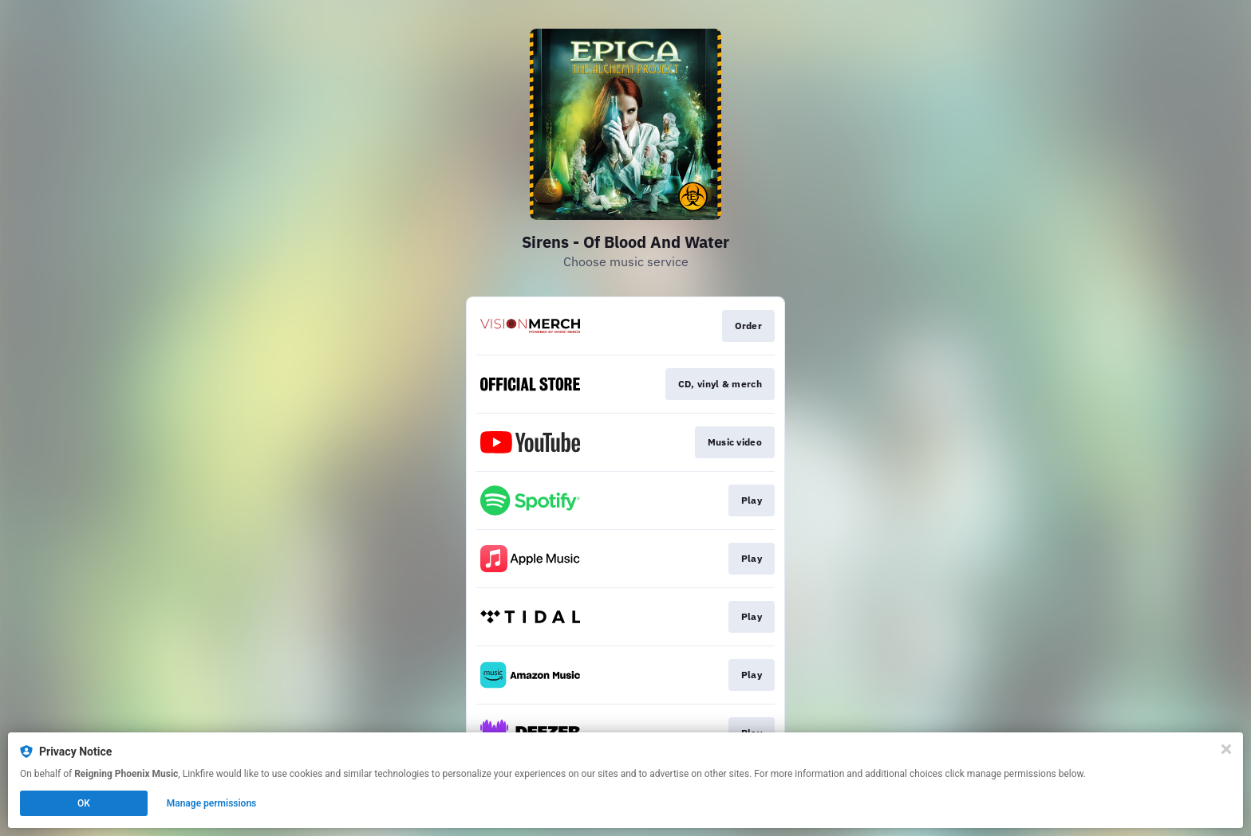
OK (83, 803)
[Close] (1226, 749)
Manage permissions (212, 803)
